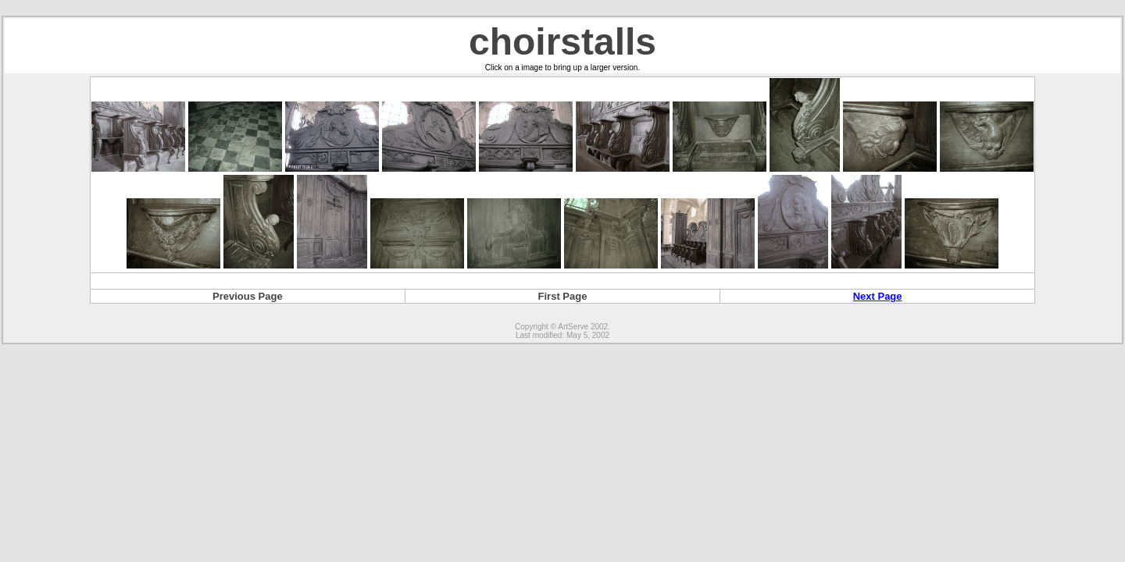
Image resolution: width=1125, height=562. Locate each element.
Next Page (877, 296)
